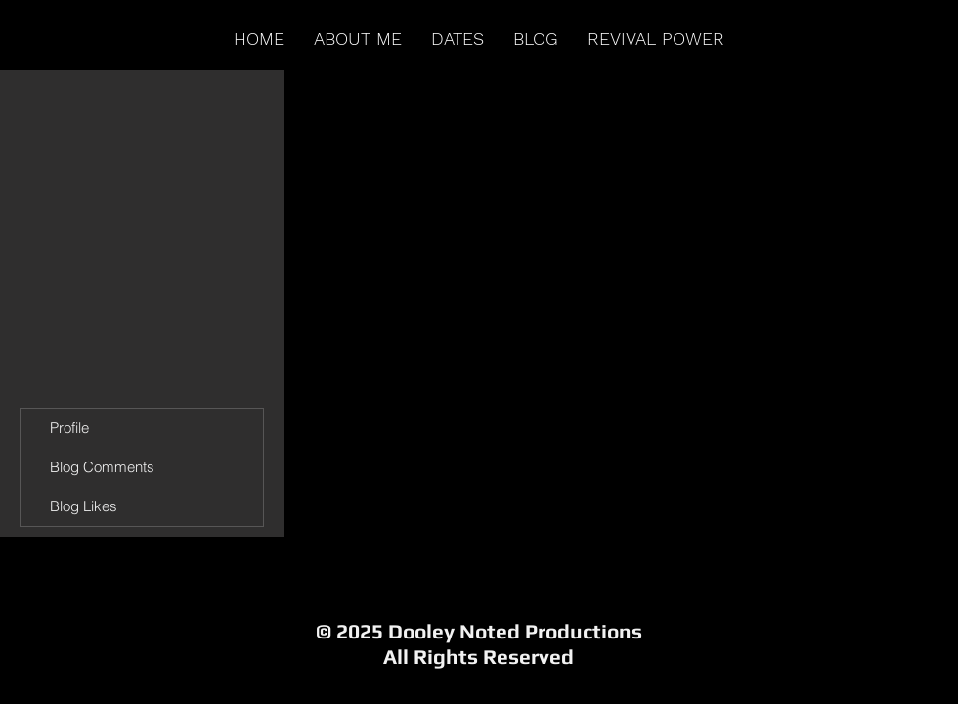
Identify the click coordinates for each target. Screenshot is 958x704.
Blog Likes (83, 506)
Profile (69, 427)
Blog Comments (102, 467)
